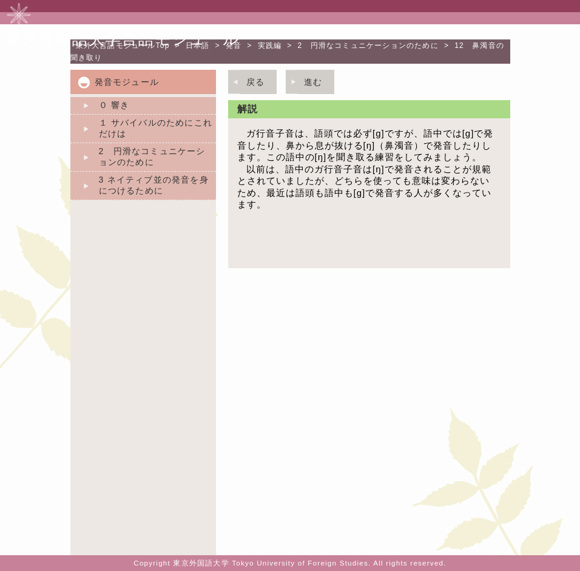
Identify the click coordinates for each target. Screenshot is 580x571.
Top (123, 45)
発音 (233, 45)
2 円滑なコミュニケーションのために (368, 45)
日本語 (198, 45)
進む (313, 82)
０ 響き (114, 105)
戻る (255, 82)
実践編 (270, 45)
